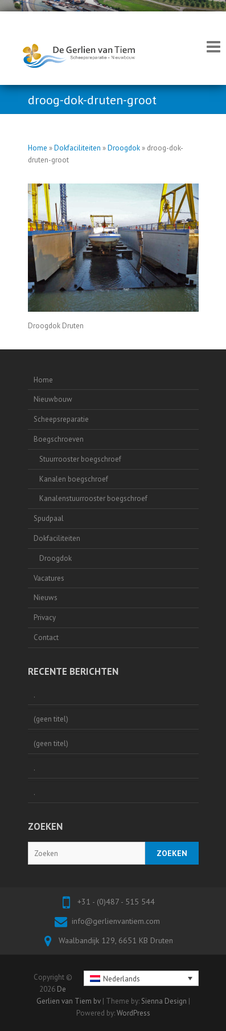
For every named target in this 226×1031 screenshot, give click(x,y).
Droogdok (124, 148)
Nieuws (45, 597)
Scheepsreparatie (61, 419)
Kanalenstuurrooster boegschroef (93, 498)
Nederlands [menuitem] (121, 979)
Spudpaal (49, 518)
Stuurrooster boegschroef (80, 459)
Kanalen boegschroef (73, 479)
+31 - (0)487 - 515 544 (116, 901)
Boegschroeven (59, 439)
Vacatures (49, 578)
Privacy (45, 617)
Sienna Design (164, 1001)
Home (37, 148)
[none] (141, 978)
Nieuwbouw (53, 399)
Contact (46, 637)
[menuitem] (141, 978)
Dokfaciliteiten (77, 148)
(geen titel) (51, 719)
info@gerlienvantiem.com (116, 921)
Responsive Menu (213, 46)
